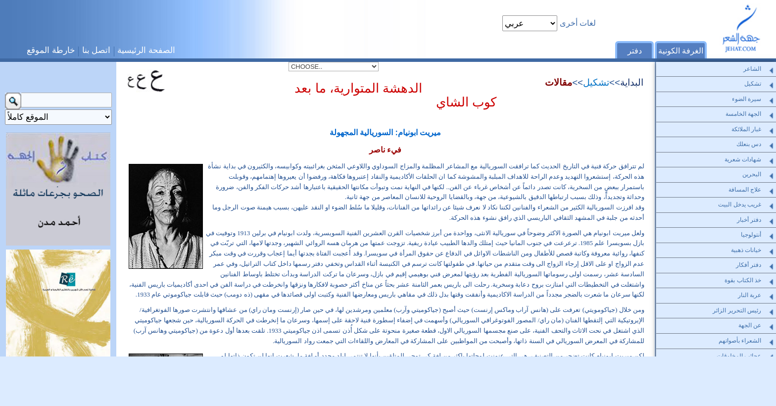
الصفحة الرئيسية (146, 50)
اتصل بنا (96, 50)
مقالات (558, 82)
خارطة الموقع (51, 50)
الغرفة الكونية (680, 51)
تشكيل (596, 82)
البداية (631, 82)
